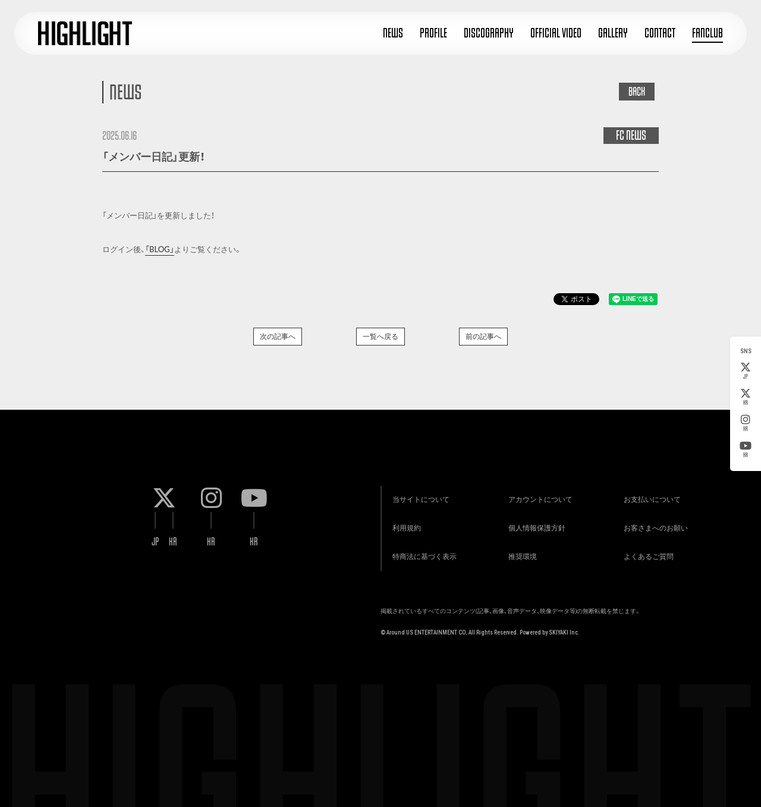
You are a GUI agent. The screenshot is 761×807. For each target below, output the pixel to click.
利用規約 (404, 525)
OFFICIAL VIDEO (555, 33)
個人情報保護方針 (534, 525)
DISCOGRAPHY (489, 33)
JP (745, 371)
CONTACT (659, 33)
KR (745, 397)
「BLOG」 (159, 249)
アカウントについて (538, 495)
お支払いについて (649, 495)
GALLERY (613, 33)
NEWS (393, 33)
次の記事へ (277, 336)
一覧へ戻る (380, 336)
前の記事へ (483, 336)
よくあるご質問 (646, 555)
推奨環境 (520, 555)
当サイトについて (418, 495)
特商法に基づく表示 (422, 555)
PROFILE (433, 33)
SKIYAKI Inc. (564, 632)
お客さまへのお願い (653, 525)
